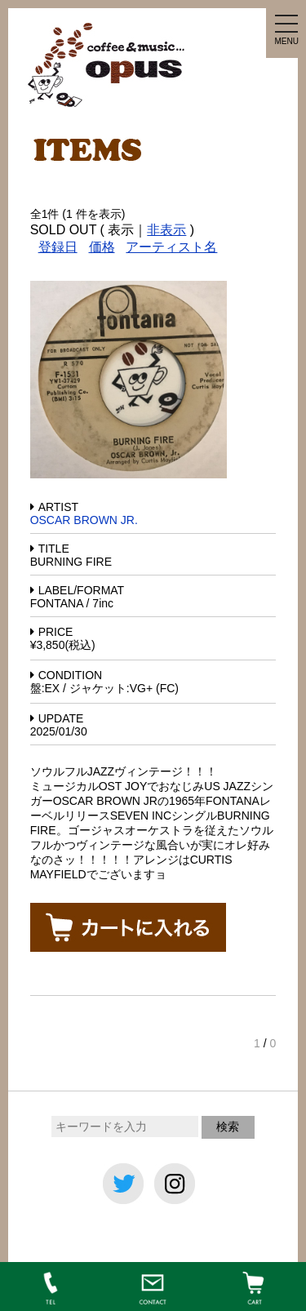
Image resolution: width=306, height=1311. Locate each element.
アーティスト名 (171, 247)
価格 (102, 247)
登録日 (58, 247)
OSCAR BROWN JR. (84, 520)
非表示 (166, 230)
